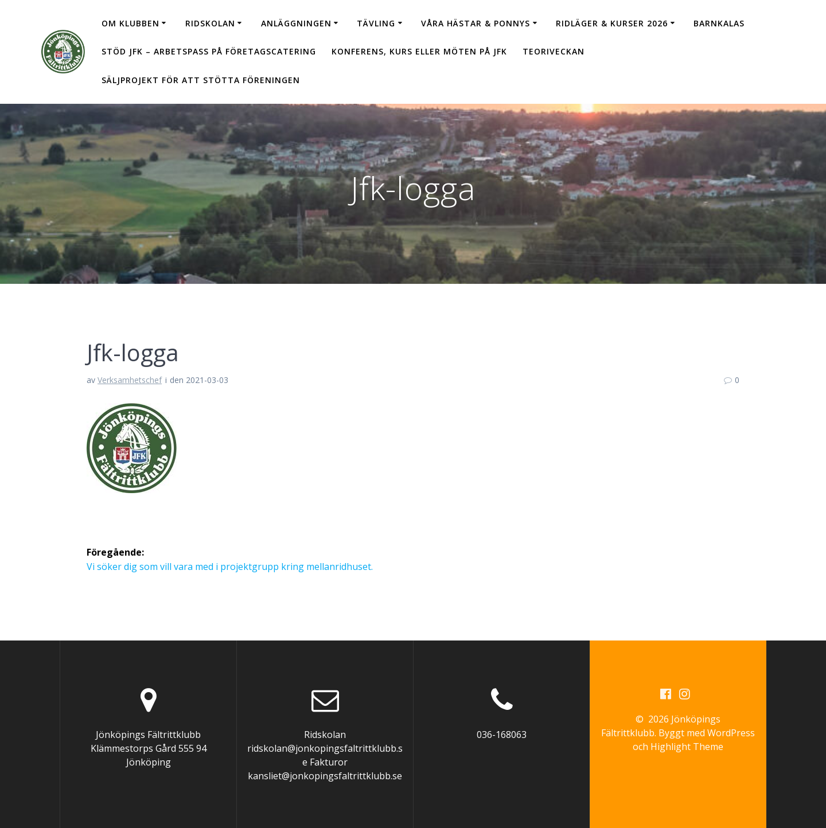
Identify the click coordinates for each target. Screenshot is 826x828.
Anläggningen (296, 23)
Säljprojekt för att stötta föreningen (201, 80)
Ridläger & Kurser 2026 (612, 23)
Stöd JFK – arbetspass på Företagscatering (209, 51)
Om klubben (130, 23)
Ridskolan (210, 23)
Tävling (376, 23)
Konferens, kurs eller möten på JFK (419, 51)
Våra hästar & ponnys (475, 23)
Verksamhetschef (130, 379)
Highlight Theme (686, 746)
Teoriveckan (554, 51)
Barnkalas (719, 23)
